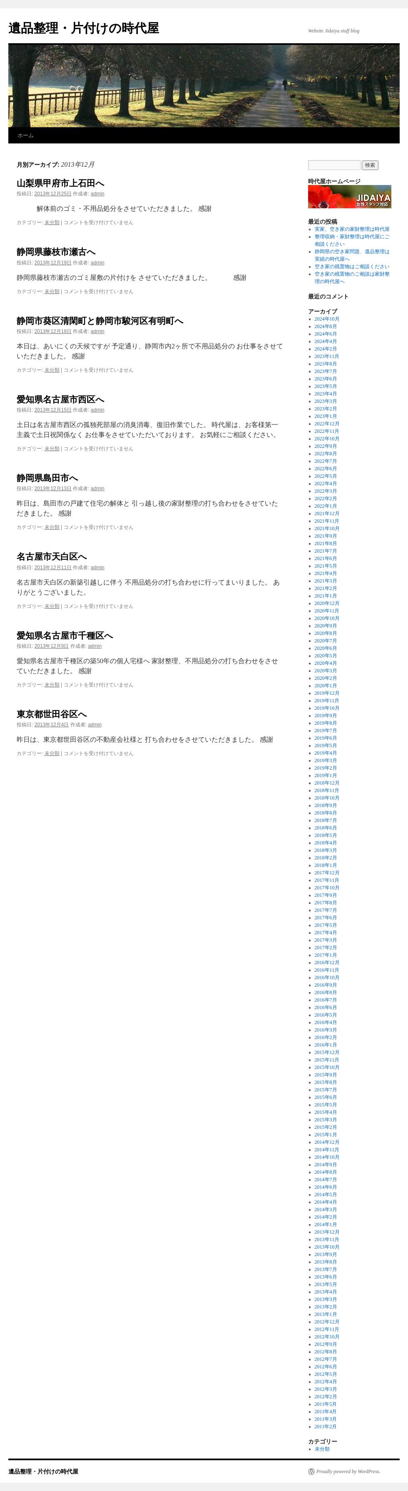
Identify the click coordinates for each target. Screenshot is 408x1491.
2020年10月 (327, 618)
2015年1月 (326, 1135)
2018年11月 (327, 790)
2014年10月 (327, 1157)
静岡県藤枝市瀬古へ (56, 252)
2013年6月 (326, 1277)
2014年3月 (326, 1209)
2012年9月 (326, 1344)
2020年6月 (326, 648)
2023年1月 (326, 416)
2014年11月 (327, 1150)
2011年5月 (326, 1404)
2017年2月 (326, 947)
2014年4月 (326, 1202)
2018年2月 (326, 858)
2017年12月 (327, 873)
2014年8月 (326, 1172)
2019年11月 (327, 701)
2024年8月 (326, 326)
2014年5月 (326, 1194)
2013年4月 (326, 1292)
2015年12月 (327, 1052)
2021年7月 (326, 551)
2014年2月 (326, 1217)
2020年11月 (327, 611)
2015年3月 (326, 1120)
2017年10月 (327, 888)
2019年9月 (326, 715)
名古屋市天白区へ (52, 556)
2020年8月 (326, 633)
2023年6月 (326, 379)
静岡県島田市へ (47, 478)
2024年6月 (326, 334)
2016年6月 (326, 1007)
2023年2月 (326, 409)
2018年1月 (326, 865)
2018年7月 (326, 820)
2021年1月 (326, 596)
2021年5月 (326, 566)
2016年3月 (326, 1030)
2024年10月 (327, 319)
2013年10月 (327, 1247)
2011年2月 (326, 1426)
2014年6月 (326, 1187)
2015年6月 (326, 1097)
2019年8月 (326, 723)
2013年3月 (326, 1299)
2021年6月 (326, 558)
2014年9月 (326, 1165)
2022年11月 (327, 431)
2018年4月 (326, 843)
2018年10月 (327, 798)
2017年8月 (326, 903)
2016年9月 (326, 985)
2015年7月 (326, 1090)
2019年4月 (326, 753)
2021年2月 (326, 588)
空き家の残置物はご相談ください (352, 266)
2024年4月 (326, 341)
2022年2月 (326, 498)
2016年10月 (327, 977)
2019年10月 (327, 708)
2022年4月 (326, 483)
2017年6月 (326, 918)
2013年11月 (327, 1239)
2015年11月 (327, 1060)
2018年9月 (326, 805)
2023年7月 (326, 371)
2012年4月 (326, 1382)
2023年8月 (326, 364)
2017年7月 (326, 910)
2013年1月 (326, 1314)
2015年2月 (326, 1127)
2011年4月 (326, 1411)
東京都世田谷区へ (52, 714)
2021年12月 (327, 513)
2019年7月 (326, 730)
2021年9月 (326, 536)
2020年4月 (326, 663)
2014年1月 (326, 1224)
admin (97, 194)
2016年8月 (326, 992)
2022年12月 (327, 424)
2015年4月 (326, 1112)
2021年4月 (326, 573)
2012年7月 (326, 1359)
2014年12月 (327, 1142)
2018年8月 (326, 813)
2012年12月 (327, 1322)
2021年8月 (326, 543)
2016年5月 (326, 1015)
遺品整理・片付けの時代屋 (83, 28)
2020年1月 (326, 686)
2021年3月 (326, 581)
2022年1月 (326, 506)
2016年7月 (326, 1000)
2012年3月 (326, 1389)
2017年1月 (326, 955)
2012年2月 (326, 1397)
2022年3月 (326, 491)
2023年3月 (326, 401)
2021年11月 (327, 521)
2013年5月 (326, 1284)
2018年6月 (326, 828)
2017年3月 (326, 940)
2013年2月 (326, 1307)
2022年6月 (326, 468)
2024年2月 (326, 349)
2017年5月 (326, 925)
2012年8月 (326, 1352)
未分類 (52, 222)
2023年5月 (326, 386)
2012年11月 (327, 1329)
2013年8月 (326, 1262)
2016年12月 (327, 962)
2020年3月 (326, 671)
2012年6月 (326, 1367)
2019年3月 (326, 760)
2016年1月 (326, 1045)
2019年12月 (327, 693)
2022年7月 (326, 461)
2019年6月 (326, 738)
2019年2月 (326, 768)
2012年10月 (327, 1337)
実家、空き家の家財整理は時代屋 (352, 229)
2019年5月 (326, 745)
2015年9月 (326, 1075)
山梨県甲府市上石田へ (60, 183)
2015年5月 (326, 1105)
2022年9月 (326, 446)
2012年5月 (326, 1374)
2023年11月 (327, 356)
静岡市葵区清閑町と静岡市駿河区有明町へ (100, 321)
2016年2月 (326, 1037)
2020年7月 (326, 641)
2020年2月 (326, 678)
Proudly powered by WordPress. (348, 1471)
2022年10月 (327, 439)
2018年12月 (327, 783)
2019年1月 (326, 775)
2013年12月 (327, 1232)
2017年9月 (326, 895)
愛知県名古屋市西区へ (60, 399)
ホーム (25, 135)
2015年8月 (326, 1082)
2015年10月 (327, 1067)
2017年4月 (326, 933)
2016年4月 (326, 1022)
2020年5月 (326, 656)
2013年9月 (326, 1254)
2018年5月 (326, 835)
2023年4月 (326, 394)
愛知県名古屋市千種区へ (65, 635)
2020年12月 (327, 603)
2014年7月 (326, 1179)
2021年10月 (327, 528)
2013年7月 (326, 1269)
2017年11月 (327, 880)
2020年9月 (326, 626)
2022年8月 (326, 454)
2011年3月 (326, 1419)
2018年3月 (326, 850)
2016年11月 (327, 970)
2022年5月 (326, 476)
